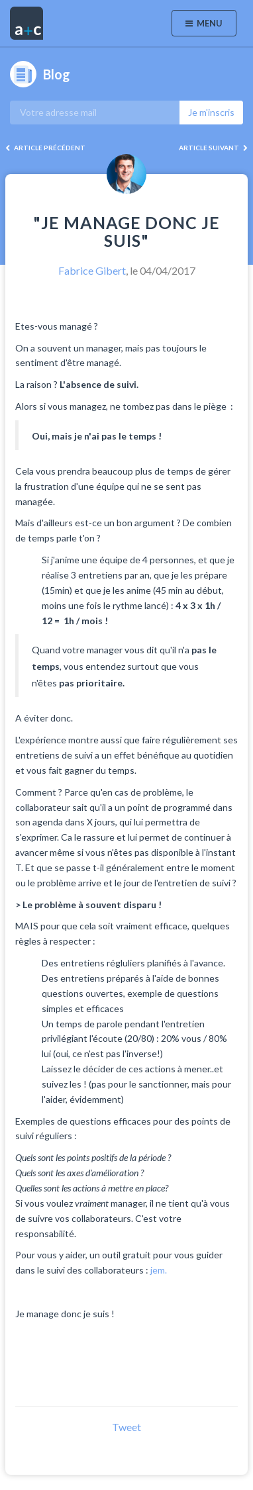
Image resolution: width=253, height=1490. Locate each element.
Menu (204, 23)
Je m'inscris (211, 112)
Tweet (126, 1426)
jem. (158, 1270)
